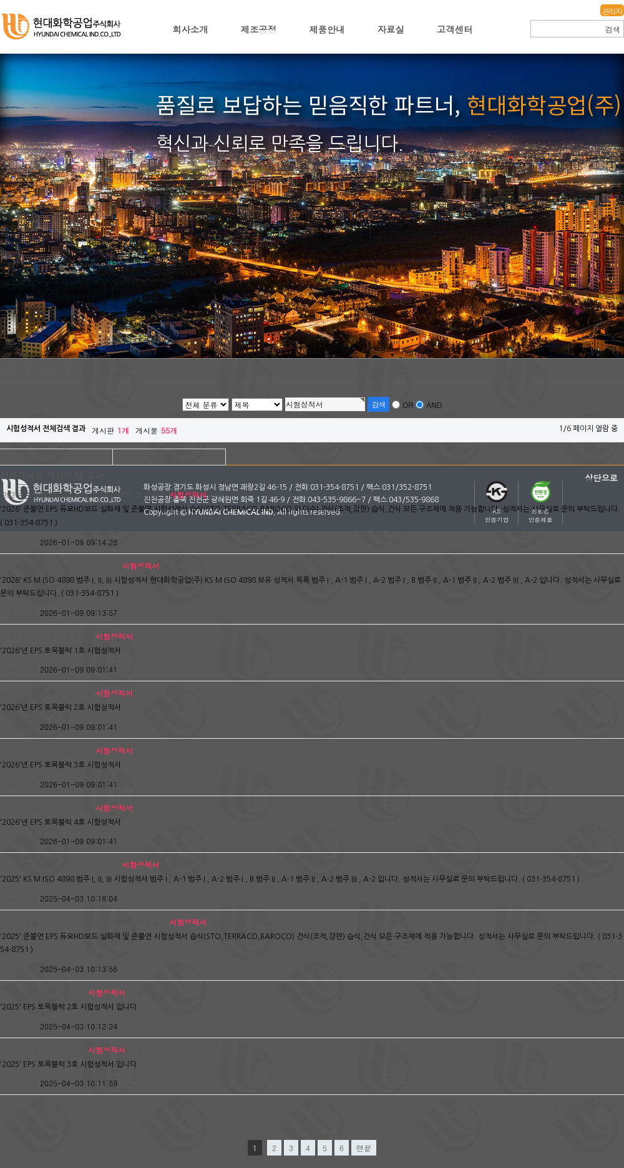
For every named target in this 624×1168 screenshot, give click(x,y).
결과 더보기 (584, 1106)
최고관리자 (18, 542)
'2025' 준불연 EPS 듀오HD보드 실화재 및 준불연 (103, 922)
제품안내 (327, 29)
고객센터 (455, 29)
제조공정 (259, 29)
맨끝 (363, 1147)
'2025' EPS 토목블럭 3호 (62, 1049)
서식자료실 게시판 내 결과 (52, 475)
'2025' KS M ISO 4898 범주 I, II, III (80, 864)
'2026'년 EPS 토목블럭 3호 (66, 750)
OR (407, 404)
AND (434, 404)
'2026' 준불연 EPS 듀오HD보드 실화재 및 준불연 (103, 494)
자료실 (391, 29)
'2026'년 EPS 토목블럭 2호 (66, 693)
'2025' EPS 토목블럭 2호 (62, 992)
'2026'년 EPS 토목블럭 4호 (66, 807)
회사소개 (190, 29)
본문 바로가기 (0, 0)
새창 (216, 494)
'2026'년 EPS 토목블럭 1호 (66, 636)
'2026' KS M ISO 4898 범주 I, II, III (80, 565)
